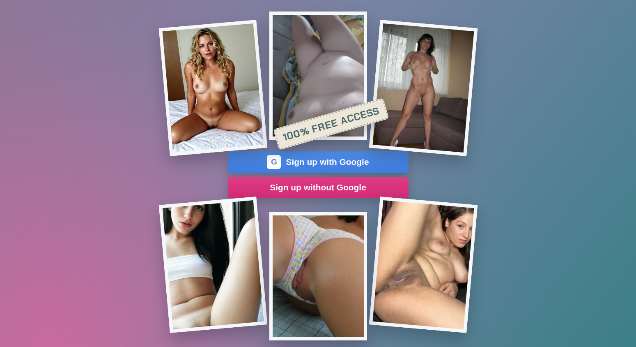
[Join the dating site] (212, 88)
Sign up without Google (318, 187)
